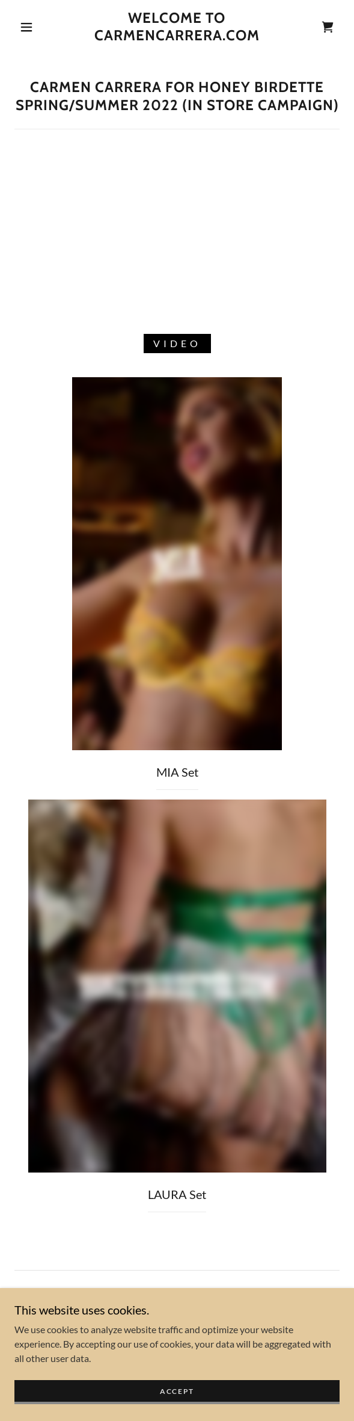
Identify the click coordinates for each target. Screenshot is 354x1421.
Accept (177, 1391)
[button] (30, 27)
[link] (177, 27)
